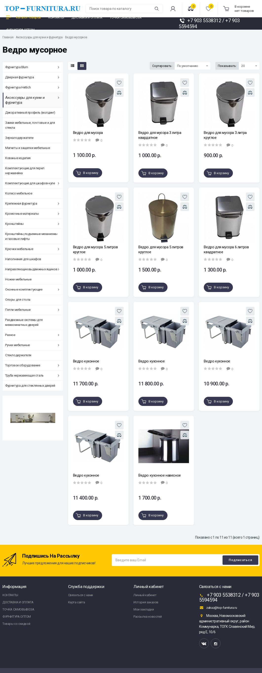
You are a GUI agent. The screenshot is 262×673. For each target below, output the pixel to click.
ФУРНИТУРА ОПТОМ (16, 616)
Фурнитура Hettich (32, 87)
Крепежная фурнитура (32, 203)
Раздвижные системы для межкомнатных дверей (23, 322)
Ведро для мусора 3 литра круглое (225, 135)
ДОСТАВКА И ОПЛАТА (17, 602)
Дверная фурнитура (32, 77)
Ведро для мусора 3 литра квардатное (159, 135)
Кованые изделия (18, 158)
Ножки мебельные (18, 279)
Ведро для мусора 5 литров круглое (95, 249)
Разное (32, 335)
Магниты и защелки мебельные (27, 148)
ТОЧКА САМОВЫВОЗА (18, 609)
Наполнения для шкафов (23, 259)
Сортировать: (162, 66)
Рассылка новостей (147, 616)
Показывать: (227, 66)
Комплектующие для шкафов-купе (32, 183)
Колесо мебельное (18, 193)
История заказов (145, 602)
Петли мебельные (32, 310)
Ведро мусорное (76, 37)
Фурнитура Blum (32, 67)
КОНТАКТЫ (10, 595)
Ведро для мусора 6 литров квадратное (226, 249)
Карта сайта (76, 602)
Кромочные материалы (32, 213)
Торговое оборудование (32, 365)
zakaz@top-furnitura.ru (218, 607)
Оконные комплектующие (32, 289)
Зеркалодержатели (19, 138)
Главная (7, 37)
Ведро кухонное (86, 361)
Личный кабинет (144, 595)
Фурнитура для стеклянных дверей (30, 385)
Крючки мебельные (32, 249)
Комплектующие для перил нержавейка (24, 170)
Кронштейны (32, 224)
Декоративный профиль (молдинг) (30, 112)
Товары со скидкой (16, 624)
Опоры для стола (17, 299)
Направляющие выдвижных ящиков (32, 269)
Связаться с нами (80, 595)
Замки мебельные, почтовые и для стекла (30, 125)
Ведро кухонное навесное (159, 475)
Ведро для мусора (88, 132)
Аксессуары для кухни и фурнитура (39, 37)
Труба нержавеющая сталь (32, 375)
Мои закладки (143, 609)
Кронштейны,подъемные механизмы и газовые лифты (31, 236)
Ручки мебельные (32, 345)
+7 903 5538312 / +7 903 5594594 (229, 597)
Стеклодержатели (18, 355)
